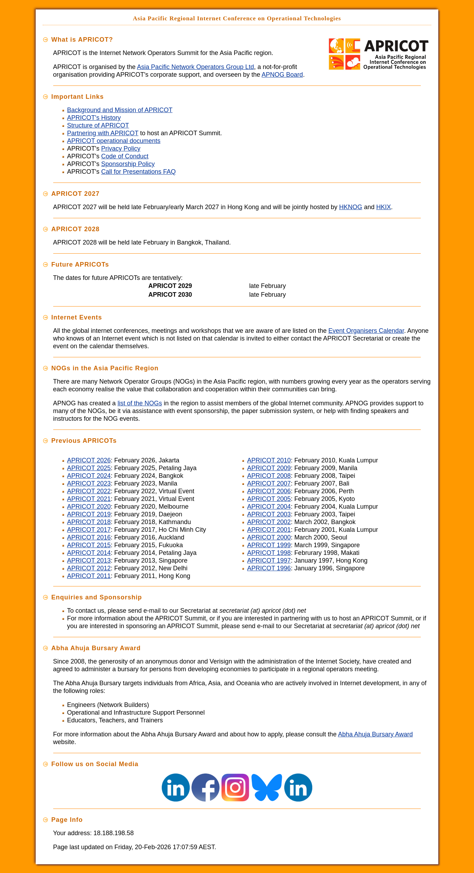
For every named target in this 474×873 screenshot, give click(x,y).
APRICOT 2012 (89, 568)
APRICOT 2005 (269, 498)
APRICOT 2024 (89, 475)
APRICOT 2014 (89, 552)
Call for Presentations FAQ (138, 171)
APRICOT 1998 (269, 552)
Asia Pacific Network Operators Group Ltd (195, 66)
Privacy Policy (120, 148)
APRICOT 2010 (269, 460)
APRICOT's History (94, 117)
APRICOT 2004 (269, 506)
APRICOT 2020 (89, 506)
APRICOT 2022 (89, 491)
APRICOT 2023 (89, 483)
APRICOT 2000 (269, 537)
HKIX (383, 207)
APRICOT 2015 (89, 545)
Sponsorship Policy (128, 163)
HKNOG (350, 207)
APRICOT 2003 (269, 514)
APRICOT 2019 (89, 514)
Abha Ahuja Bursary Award (375, 734)
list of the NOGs (140, 403)
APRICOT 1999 (269, 545)
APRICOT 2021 (89, 498)
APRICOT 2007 (269, 483)
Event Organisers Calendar (366, 330)
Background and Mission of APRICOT (120, 110)
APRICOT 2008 (269, 475)
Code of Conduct (124, 156)
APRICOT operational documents (114, 140)
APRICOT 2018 (89, 521)
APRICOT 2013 (89, 560)
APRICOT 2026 (89, 460)
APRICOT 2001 (269, 529)
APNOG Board (282, 74)
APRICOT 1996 (269, 568)
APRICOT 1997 (269, 560)
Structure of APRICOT (98, 125)
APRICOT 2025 (89, 468)
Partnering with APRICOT (103, 133)
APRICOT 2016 (89, 537)
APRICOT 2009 (269, 468)
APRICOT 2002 (269, 521)
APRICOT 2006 (269, 491)
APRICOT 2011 (89, 575)
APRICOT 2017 (89, 529)
